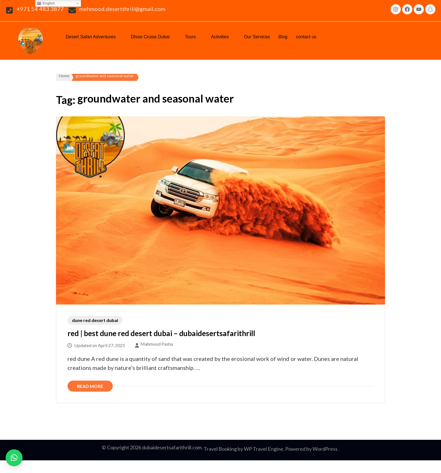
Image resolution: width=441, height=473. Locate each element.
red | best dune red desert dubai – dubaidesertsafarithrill (161, 333)
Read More (90, 386)
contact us (309, 36)
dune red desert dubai (95, 320)
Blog (282, 36)
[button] (94, 36)
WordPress (325, 449)
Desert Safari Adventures (94, 36)
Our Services (257, 36)
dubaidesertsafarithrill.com (172, 447)
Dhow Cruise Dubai (153, 36)
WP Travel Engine (263, 449)
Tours (193, 36)
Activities (223, 36)
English (46, 3)
